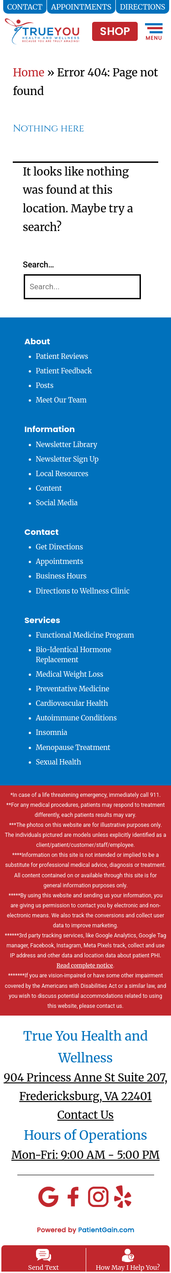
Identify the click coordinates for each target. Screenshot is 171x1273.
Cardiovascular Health (72, 703)
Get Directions (59, 547)
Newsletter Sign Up (67, 459)
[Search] (82, 286)
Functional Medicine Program (85, 635)
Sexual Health (59, 762)
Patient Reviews (62, 356)
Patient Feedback (64, 371)
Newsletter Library (67, 444)
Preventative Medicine (72, 688)
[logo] (42, 28)
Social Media (57, 502)
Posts (45, 385)
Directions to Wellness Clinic (83, 591)
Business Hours (61, 576)
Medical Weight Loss (70, 674)
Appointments (59, 561)
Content (49, 488)
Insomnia (51, 732)
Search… (38, 264)
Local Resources (62, 473)
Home (28, 72)
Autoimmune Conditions (76, 718)
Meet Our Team (61, 400)
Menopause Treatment (73, 747)
